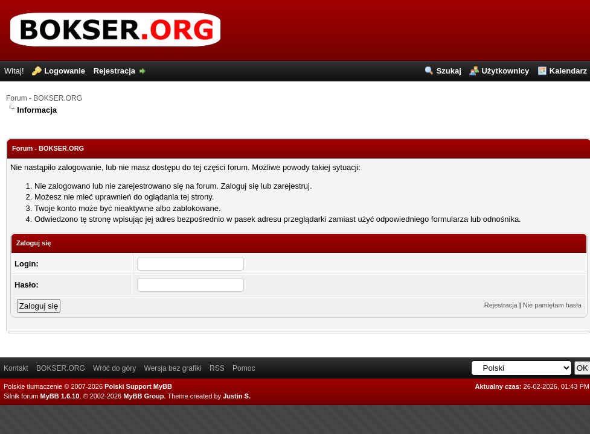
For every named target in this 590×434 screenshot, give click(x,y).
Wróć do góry (114, 368)
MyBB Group (143, 396)
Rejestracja (114, 70)
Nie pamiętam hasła (552, 305)
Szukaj (449, 70)
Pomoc (243, 368)
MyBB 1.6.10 (60, 396)
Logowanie (64, 70)
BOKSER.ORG (60, 368)
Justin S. (237, 396)
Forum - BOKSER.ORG (44, 98)
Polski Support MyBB (138, 386)
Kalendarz (568, 70)
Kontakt (16, 368)
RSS (217, 368)
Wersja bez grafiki (173, 368)
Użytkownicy (505, 70)
